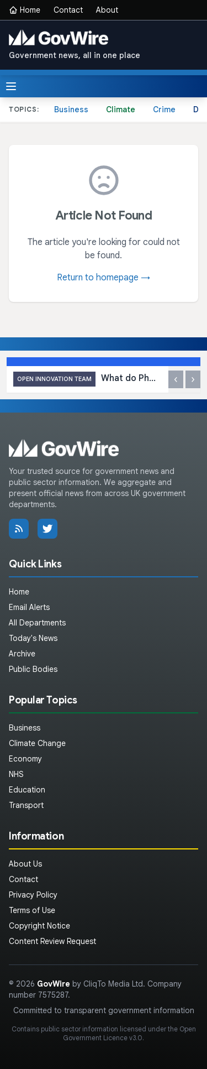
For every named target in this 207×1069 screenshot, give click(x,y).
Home (24, 10)
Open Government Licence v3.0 (129, 1033)
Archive (22, 654)
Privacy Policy (33, 895)
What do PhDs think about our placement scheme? (87, 379)
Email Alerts (29, 607)
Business (71, 109)
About (107, 10)
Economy (25, 759)
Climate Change (37, 743)
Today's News (33, 638)
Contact (68, 10)
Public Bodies (33, 669)
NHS (16, 774)
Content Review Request (52, 941)
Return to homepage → (103, 277)
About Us (25, 864)
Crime (164, 109)
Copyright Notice (39, 926)
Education (27, 790)
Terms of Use (32, 910)
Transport (26, 805)
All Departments (37, 623)
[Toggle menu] (11, 86)
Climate (120, 109)
